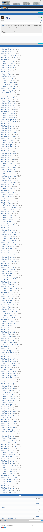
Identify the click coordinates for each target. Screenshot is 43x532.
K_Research (14, 421)
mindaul (14, 136)
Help (37, 527)
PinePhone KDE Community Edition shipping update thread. (9, 518)
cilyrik (13, 213)
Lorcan (14, 265)
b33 (13, 128)
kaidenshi (15, 280)
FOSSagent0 (14, 146)
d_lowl (14, 427)
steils (13, 346)
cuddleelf (14, 154)
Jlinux (13, 367)
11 (29, 505)
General (4, 10)
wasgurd (14, 144)
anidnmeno (14, 361)
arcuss (14, 109)
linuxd (14, 208)
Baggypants (14, 304)
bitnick (14, 485)
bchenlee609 (14, 274)
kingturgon (14, 332)
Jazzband (15, 294)
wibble (15, 56)
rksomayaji (14, 88)
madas (14, 460)
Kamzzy (14, 100)
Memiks (14, 358)
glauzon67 (14, 107)
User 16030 (14, 122)
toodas (15, 391)
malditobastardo (16, 207)
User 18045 (15, 152)
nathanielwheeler (15, 250)
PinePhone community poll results (6, 507)
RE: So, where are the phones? (5, 417)
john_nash (14, 59)
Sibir (13, 326)
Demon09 (14, 251)
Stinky (14, 168)
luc (13, 292)
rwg (13, 242)
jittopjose (15, 261)
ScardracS (14, 309)
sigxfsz (14, 177)
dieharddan (15, 172)
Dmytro (14, 63)
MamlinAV (14, 160)
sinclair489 (14, 130)
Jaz (13, 285)
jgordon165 (15, 236)
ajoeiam (3, 25)
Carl (13, 463)
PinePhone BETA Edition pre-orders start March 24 (8, 516)
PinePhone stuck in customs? (4, 491)
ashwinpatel (13, 68)
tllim (14, 80)
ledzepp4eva (14, 54)
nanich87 (15, 171)
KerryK (14, 145)
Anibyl (14, 159)
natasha (14, 464)
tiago (13, 378)
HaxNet (14, 65)
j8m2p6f (14, 479)
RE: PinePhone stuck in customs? (5, 492)
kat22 (38, 503)
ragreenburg (14, 111)
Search (29, 5)
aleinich (14, 262)
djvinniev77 (14, 119)
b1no (13, 415)
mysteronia (14, 153)
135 (29, 518)
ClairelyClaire (14, 283)
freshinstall (11, 108)
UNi (13, 134)
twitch (14, 150)
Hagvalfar (14, 214)
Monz (13, 161)
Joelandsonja (14, 400)
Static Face (14, 211)
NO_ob (14, 186)
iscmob (15, 380)
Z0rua (13, 53)
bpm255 (14, 453)
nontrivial (39, 505)
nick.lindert (14, 252)
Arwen (15, 270)
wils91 (15, 143)
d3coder (14, 192)
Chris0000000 (14, 132)
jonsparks (14, 127)
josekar (14, 439)
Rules (15, 5)
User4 (13, 319)
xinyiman (14, 138)
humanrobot (14, 98)
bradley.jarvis (15, 393)
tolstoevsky (14, 167)
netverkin (14, 125)
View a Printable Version (3, 520)
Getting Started (18, 5)
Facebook (32, 525)
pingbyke (14, 196)
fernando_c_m (15, 118)
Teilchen (14, 401)
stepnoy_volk (14, 103)
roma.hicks (16, 240)
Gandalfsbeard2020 (15, 157)
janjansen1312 (24, 498)
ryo (38, 516)
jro (14, 310)
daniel (13, 66)
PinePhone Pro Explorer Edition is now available (7, 509)
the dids (14, 388)
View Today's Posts (6, 8)
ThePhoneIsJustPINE (15, 195)
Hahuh (15, 312)
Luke (13, 69)
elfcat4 (14, 226)
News (6, 10)
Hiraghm (14, 227)
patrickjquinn (15, 175)
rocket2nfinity (15, 316)
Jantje (13, 51)
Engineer (14, 180)
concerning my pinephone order (5, 108)
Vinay (13, 147)
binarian (15, 173)
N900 (9, 491)
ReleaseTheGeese (15, 411)
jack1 (14, 194)
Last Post (37, 501)
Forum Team (38, 528)
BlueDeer (14, 257)
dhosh (14, 58)
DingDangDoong (15, 317)
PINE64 (1, 10)
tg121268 (14, 472)
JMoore (14, 247)
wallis (13, 296)
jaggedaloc (14, 81)
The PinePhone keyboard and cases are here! (7, 505)
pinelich (14, 217)
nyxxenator (15, 77)
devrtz (14, 99)
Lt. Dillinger (14, 126)
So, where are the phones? (4, 416)
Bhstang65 (14, 50)
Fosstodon (32, 527)
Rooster (14, 237)
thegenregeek (14, 383)
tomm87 (15, 276)
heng (13, 48)
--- (13, 71)
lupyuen (13, 418)
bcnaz (14, 482)
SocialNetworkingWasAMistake (16, 129)
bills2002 (14, 201)
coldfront (14, 187)
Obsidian (15, 95)
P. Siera (38, 501)
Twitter (32, 526)
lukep (14, 238)
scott (13, 155)
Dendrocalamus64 (15, 275)
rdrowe (14, 253)
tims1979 (14, 184)
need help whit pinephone (5, 498)
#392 (41, 20)
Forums (37, 525)
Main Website (12, 5)
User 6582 (14, 57)
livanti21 (14, 67)
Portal (27, 5)
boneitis (14, 209)
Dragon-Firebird (15, 471)
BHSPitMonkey (14, 371)
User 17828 (14, 105)
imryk (13, 248)
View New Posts (2, 8)
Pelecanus (15, 354)
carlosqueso (14, 282)
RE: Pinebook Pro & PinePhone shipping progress (6, 48)
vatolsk (15, 232)
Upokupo (14, 158)
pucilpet (16, 278)
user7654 (14, 110)
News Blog (25, 5)
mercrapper (14, 197)
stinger (14, 336)
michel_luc (15, 70)
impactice (14, 341)
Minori (14, 49)
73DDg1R (15, 239)
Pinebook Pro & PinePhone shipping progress (6, 68)
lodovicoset (15, 260)
